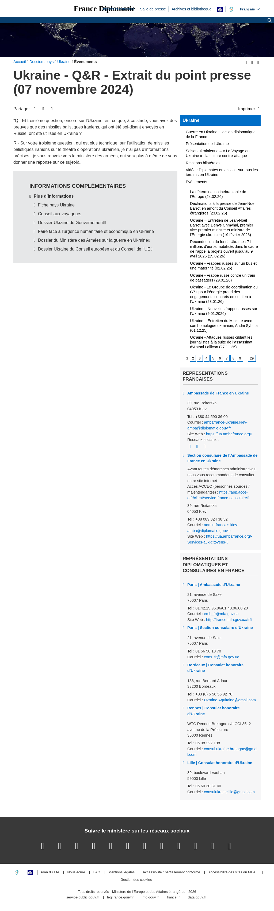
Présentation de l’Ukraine (207, 144)
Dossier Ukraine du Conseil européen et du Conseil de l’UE (94, 249)
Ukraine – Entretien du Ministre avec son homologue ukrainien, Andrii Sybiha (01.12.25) (224, 326)
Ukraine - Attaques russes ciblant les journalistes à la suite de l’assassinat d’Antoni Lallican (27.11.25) (221, 342)
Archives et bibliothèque (191, 8)
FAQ (96, 872)
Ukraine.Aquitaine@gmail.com (230, 700)
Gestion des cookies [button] (136, 879)
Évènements (196, 182)
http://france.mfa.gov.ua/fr (228, 619)
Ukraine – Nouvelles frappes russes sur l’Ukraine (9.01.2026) (223, 311)
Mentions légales (121, 872)
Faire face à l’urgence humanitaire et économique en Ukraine (96, 231)
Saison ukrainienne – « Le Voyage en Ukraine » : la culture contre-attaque (217, 153)
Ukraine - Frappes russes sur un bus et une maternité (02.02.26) (223, 265)
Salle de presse (153, 8)
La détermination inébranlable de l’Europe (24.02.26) (218, 194)
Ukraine (190, 120)
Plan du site (50, 872)
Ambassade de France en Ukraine (218, 393)
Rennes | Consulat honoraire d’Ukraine (213, 711)
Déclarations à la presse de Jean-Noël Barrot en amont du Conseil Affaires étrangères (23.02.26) (222, 208)
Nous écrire (76, 872)
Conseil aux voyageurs (59, 214)
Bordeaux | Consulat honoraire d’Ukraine (215, 668)
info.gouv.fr (150, 897)
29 (252, 358)
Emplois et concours (117, 8)
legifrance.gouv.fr (120, 897)
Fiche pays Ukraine (56, 205)
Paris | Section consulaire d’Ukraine (220, 627)
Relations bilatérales (203, 163)
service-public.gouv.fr (82, 897)
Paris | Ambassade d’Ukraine (213, 584)
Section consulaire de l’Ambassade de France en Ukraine (222, 458)
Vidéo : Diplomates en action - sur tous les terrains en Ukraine (222, 172)
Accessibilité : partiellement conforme (171, 872)
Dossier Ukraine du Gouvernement (71, 222)
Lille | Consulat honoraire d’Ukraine (219, 763)
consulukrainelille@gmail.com (229, 792)
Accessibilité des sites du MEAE (233, 872)
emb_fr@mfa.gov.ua (221, 614)
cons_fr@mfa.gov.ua (221, 657)
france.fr (173, 897)
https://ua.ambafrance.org (228, 434)
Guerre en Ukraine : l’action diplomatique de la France (221, 134)
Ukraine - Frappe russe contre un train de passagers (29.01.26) (222, 277)
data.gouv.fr (197, 897)
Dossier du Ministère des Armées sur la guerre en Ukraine (93, 240)
